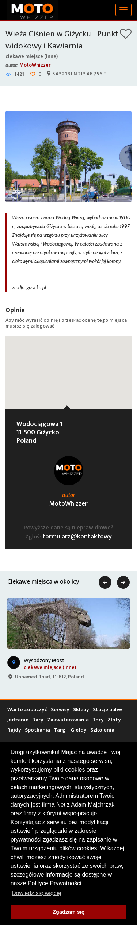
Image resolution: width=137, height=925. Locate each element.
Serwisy (60, 709)
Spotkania (37, 729)
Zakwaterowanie (68, 719)
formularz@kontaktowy (77, 536)
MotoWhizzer (35, 65)
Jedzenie (17, 719)
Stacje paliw (107, 709)
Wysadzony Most (44, 660)
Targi (60, 729)
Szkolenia (102, 729)
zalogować (42, 326)
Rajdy (14, 729)
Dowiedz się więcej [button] (36, 893)
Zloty (114, 719)
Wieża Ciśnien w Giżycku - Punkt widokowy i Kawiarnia (61, 40)
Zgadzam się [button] (68, 912)
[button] (68, 366)
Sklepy (81, 709)
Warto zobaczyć (27, 709)
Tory (98, 719)
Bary (37, 719)
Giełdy (79, 729)
